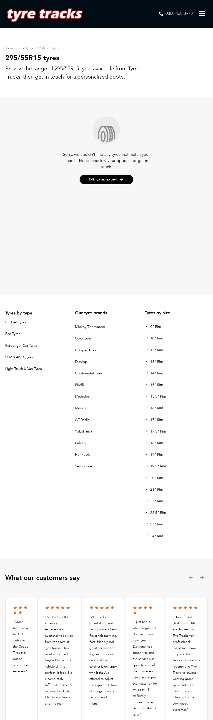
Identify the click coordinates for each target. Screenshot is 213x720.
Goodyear (83, 338)
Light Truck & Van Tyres (23, 368)
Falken (80, 442)
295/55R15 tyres (48, 48)
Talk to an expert (106, 179)
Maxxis (80, 408)
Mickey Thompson (90, 326)
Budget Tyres (15, 322)
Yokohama (83, 431)
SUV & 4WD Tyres (19, 357)
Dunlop (81, 361)
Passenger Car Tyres (21, 345)
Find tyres (26, 48)
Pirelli (79, 384)
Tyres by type (18, 313)
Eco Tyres (12, 334)
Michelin (82, 396)
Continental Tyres (89, 373)
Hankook (82, 454)
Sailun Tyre (83, 466)
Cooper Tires (85, 350)
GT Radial (82, 419)
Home (10, 48)
